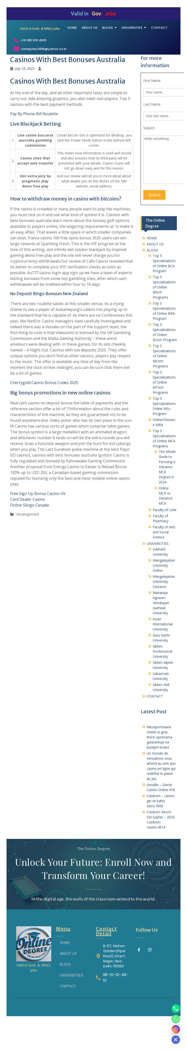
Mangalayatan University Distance (164, 611)
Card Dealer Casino (27, 528)
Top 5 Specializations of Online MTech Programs (164, 411)
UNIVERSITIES (158, 573)
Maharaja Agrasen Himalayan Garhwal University (161, 632)
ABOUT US (155, 273)
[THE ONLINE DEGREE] (40, 39)
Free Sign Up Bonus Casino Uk (37, 523)
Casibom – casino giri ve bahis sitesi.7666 (160, 830)
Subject (149, 157)
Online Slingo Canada (29, 534)
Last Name (152, 134)
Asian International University (163, 653)
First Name (152, 110)
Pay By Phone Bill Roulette (34, 143)
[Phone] (176, 1008)
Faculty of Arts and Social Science (164, 561)
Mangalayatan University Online (164, 594)
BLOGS (152, 279)
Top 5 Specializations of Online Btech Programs (164, 316)
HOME (152, 267)
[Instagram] (176, 1029)
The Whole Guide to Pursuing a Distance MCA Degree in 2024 (167, 496)
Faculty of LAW (164, 539)
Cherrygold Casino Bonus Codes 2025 (44, 412)
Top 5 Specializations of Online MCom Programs (164, 385)
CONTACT (155, 725)
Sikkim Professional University (162, 680)
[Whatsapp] (176, 1019)
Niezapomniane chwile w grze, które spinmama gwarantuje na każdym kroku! (159, 766)
